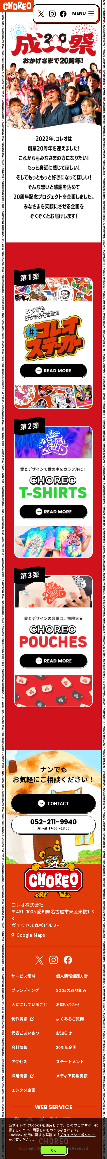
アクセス (19, 1061)
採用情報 (19, 1076)
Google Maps (31, 934)
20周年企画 (66, 1047)
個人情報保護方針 (72, 976)
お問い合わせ (68, 1004)
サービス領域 (23, 976)
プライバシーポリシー (77, 1134)
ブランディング (25, 990)
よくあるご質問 (70, 1019)
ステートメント (70, 1061)
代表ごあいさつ (25, 1033)
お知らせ (64, 1033)
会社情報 (19, 1047)
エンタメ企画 (23, 1090)
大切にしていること (29, 1004)
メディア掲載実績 (72, 1076)
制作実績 (19, 1019)
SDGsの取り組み (71, 990)
